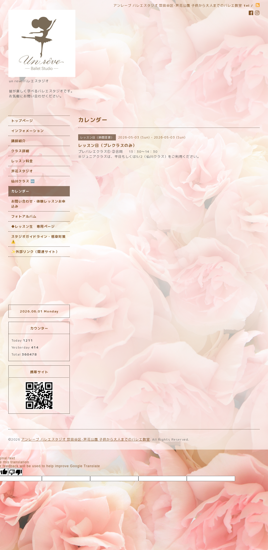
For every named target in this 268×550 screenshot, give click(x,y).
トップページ (22, 120)
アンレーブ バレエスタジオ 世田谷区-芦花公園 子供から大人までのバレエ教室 (85, 439)
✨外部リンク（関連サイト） (35, 251)
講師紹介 (18, 140)
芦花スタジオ (22, 171)
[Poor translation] (15, 472)
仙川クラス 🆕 (23, 181)
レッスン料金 (22, 161)
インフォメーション (27, 130)
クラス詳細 (20, 151)
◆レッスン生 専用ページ (33, 226)
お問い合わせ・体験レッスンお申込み (38, 204)
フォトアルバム (24, 216)
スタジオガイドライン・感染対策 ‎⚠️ (38, 239)
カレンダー (20, 191)
